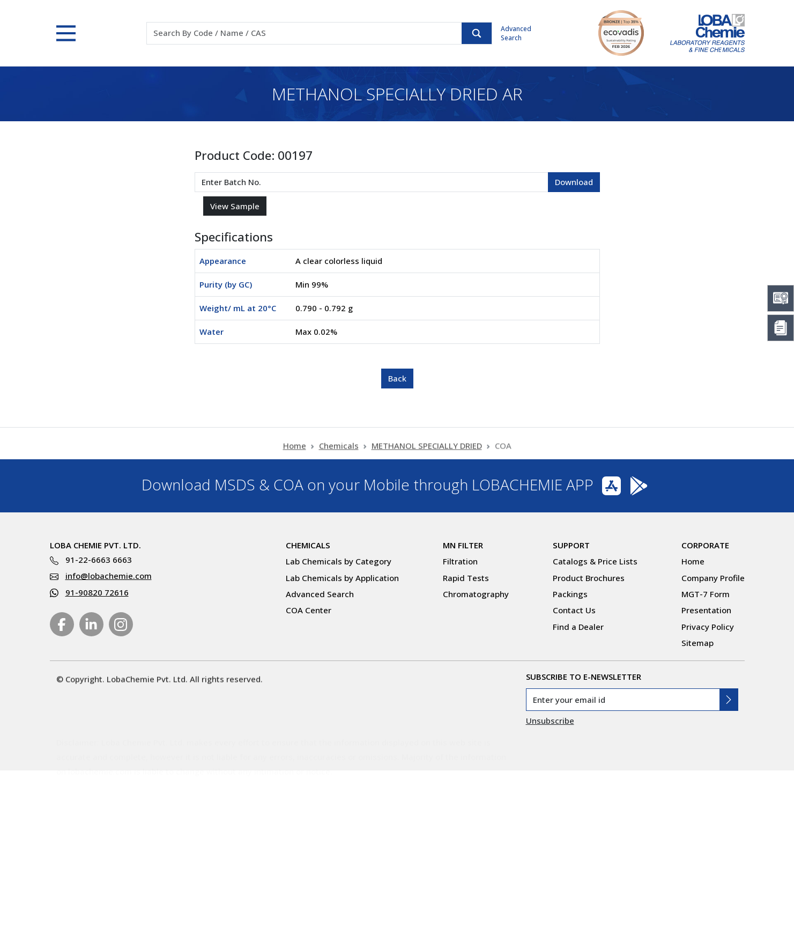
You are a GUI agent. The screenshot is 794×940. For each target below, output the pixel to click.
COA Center (308, 610)
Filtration (460, 561)
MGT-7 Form (705, 594)
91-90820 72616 (97, 592)
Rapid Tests (466, 577)
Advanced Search (516, 33)
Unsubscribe (550, 720)
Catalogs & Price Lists (595, 561)
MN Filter (463, 545)
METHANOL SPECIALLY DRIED (427, 450)
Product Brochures (589, 577)
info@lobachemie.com (108, 575)
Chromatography (476, 594)
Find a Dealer (578, 626)
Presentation (706, 610)
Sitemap (697, 642)
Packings (570, 594)
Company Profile (713, 577)
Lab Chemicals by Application (342, 577)
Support (571, 545)
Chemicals (339, 450)
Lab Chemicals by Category (338, 561)
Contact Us (574, 610)
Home (294, 450)
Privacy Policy (707, 626)
